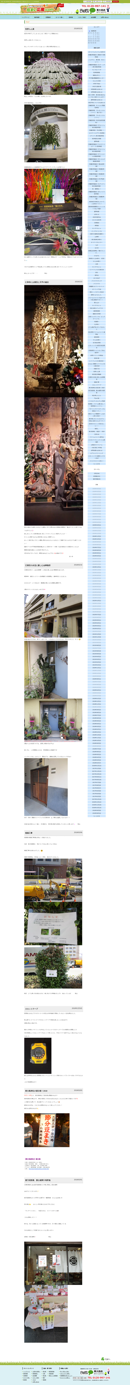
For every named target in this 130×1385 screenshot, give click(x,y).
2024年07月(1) (97, 547)
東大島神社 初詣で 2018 (96, 431)
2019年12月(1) (97, 701)
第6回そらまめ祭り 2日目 (96, 258)
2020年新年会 (97, 217)
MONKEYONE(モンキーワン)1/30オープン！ (96, 202)
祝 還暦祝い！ (96, 189)
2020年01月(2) (97, 698)
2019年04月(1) (97, 723)
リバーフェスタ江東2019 (97, 269)
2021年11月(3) (97, 637)
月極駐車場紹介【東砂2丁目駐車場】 (96, 56)
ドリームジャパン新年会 (97, 437)
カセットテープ (31, 1009)
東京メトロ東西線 (53, 1375)
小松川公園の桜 (96, 86)
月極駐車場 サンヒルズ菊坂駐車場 (96, 106)
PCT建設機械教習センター (96, 78)
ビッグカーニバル (97, 231)
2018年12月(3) (97, 735)
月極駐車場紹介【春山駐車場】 (96, 165)
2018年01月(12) (96, 765)
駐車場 (71, 17)
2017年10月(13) (96, 774)
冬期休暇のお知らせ (96, 89)
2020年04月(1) (97, 690)
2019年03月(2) (97, 726)
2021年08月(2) (97, 645)
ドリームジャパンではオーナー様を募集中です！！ (96, 299)
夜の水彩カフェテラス (96, 308)
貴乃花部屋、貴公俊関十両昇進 (38, 1180)
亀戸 (44, 1377)
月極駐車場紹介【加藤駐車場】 (96, 198)
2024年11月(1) (97, 536)
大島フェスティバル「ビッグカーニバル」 (96, 317)
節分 (96, 272)
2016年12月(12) (96, 802)
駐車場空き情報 (96, 138)
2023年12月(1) (97, 567)
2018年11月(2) (97, 737)
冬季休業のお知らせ (96, 450)
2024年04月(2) (97, 556)
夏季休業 (96, 141)
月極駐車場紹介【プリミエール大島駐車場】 (96, 155)
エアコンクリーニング (96, 453)
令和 (96, 264)
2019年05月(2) (97, 721)
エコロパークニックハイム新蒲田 (96, 441)
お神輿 (97, 236)
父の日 (97, 248)
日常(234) (96, 473)
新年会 (97, 275)
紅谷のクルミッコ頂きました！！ (96, 425)
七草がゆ (96, 434)
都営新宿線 (51, 1371)
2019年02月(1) (97, 729)
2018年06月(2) (97, 751)
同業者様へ (35, 1373)
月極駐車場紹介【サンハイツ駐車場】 (96, 193)
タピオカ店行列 (96, 220)
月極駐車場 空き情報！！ (96, 130)
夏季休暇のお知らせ (96, 100)
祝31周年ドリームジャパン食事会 (96, 333)
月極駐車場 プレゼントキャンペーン (96, 116)
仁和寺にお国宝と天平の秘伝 (37, 282)
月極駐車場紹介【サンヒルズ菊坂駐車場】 (96, 160)
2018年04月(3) (97, 757)
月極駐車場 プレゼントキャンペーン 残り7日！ (96, 111)
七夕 (96, 245)
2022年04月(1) (97, 623)
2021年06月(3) (97, 651)
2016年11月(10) (96, 805)
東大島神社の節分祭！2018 (36, 1091)
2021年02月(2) (97, 662)
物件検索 (36, 17)
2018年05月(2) (97, 754)
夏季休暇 (96, 211)
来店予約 (115, 1)
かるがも (96, 255)
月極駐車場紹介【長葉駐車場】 (96, 175)
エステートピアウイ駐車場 (96, 133)
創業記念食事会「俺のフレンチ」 (96, 252)
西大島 (44, 1375)
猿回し (97, 428)
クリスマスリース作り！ (97, 461)
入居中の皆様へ (36, 1371)
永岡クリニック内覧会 (96, 355)
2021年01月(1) (97, 665)
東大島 (44, 1371)
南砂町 (44, 1379)
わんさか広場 (96, 81)
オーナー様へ (59, 17)
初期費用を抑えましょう (66, 1375)
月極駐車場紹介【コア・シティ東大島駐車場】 (96, 66)
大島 (44, 1373)
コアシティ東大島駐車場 (97, 136)
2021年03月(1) (97, 659)
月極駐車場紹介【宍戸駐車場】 (96, 180)
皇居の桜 (96, 358)
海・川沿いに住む (64, 1371)
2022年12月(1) (97, 600)
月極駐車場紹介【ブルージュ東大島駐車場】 (96, 126)
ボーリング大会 (96, 289)
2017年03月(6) (97, 793)
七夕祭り (96, 324)
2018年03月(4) (97, 760)
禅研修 (97, 225)
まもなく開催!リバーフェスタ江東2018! (96, 365)
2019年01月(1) (97, 732)
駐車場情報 (97, 72)
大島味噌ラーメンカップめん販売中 (96, 351)
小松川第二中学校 (97, 447)
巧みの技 (96, 398)
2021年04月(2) (97, 656)
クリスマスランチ (97, 281)
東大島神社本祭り (97, 239)
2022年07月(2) (97, 614)
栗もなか (96, 302)
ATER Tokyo (96, 83)
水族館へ (96, 321)
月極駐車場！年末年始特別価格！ (96, 121)
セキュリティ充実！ (65, 1373)
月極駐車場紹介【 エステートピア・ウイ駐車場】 (96, 145)
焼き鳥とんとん (96, 395)
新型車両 (96, 337)
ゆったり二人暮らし (65, 1377)
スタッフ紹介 (82, 17)
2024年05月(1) (97, 553)
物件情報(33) (96, 479)
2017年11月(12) (96, 771)
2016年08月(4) (97, 813)
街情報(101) (96, 476)
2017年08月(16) (96, 779)
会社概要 (93, 17)
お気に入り (98, 1)
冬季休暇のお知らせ (96, 92)
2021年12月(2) (97, 634)
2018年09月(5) (97, 743)
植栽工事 (28, 833)
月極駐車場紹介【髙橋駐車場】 (96, 170)
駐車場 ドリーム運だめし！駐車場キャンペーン (96, 405)
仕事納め (96, 222)
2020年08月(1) (97, 679)
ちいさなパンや (96, 69)
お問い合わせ (105, 17)
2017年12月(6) (97, 768)
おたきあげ (97, 278)
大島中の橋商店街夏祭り (97, 234)
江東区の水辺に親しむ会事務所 (38, 565)
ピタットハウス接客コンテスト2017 (96, 457)
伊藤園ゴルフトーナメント (96, 286)
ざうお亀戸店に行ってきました (96, 328)
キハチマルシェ (96, 228)
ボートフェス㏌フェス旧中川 (96, 52)
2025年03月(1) (97, 525)
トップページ (25, 17)
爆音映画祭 (97, 311)
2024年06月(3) (97, 550)
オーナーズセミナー (96, 242)
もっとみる (97, 463)
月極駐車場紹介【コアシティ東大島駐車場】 (96, 185)
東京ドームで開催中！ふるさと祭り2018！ (96, 415)
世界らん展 (29, 29)
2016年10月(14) (96, 807)
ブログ (34, 1379)
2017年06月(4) (97, 785)
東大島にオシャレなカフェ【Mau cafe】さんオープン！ (96, 420)
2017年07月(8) (97, 782)
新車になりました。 (96, 295)
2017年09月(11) (96, 777)
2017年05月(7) (97, 788)
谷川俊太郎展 (96, 342)
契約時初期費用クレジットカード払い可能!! (96, 207)
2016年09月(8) (97, 810)
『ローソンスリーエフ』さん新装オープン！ (96, 410)
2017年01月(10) (96, 799)
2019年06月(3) (97, 718)
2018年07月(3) (97, 749)
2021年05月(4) (97, 653)
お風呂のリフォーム (96, 445)
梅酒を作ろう (96, 75)
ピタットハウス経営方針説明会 (96, 346)
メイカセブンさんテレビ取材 (96, 401)
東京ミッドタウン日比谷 (97, 292)
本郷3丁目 (97, 368)
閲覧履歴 (107, 1)
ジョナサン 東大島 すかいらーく (96, 61)
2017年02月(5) (97, 796)
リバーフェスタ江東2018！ (96, 361)
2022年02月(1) (97, 628)
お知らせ (96, 214)
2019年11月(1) (97, 704)
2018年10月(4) (97, 740)
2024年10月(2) (97, 539)
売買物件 (48, 17)
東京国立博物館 (96, 374)
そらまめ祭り (96, 261)
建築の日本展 (96, 314)
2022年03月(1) (97, 625)
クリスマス (97, 283)
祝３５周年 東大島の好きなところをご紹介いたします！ (96, 96)
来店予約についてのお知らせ (96, 102)
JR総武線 (51, 1373)
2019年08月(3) (97, 712)
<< (89, 31)
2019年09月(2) (97, 709)
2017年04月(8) (97, 791)
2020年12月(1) (97, 667)
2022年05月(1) (97, 620)
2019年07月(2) (97, 715)
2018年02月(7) (97, 763)
